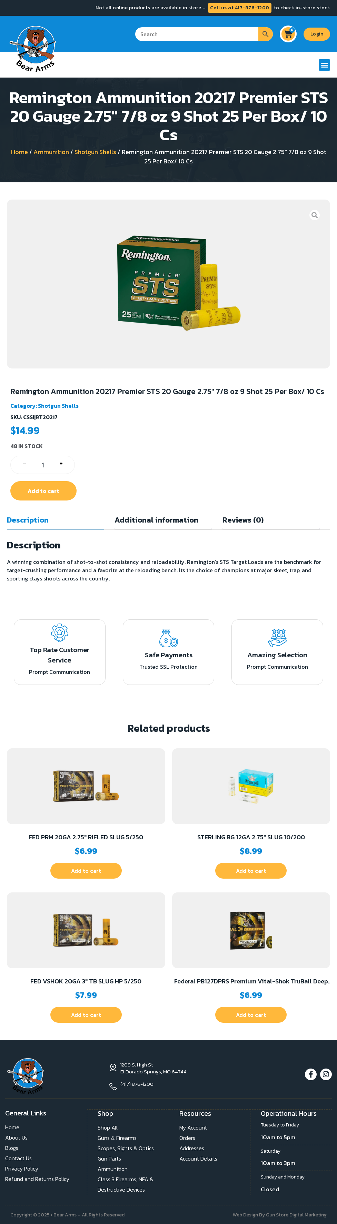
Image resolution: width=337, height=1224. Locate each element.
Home (19, 151)
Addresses (191, 1147)
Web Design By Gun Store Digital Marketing (280, 1214)
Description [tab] (28, 520)
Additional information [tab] (156, 520)
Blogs (11, 1147)
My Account (193, 1127)
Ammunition (51, 151)
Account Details (198, 1158)
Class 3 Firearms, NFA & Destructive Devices (125, 1183)
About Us (16, 1137)
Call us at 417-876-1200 (239, 7)
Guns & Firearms (117, 1137)
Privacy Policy (21, 1168)
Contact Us (18, 1158)
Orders (187, 1137)
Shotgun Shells (95, 151)
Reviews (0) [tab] (243, 520)
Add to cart (43, 491)
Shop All (108, 1127)
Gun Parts (109, 1158)
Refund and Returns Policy (37, 1178)
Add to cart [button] (86, 871)
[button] (324, 65)
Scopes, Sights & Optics (126, 1147)
